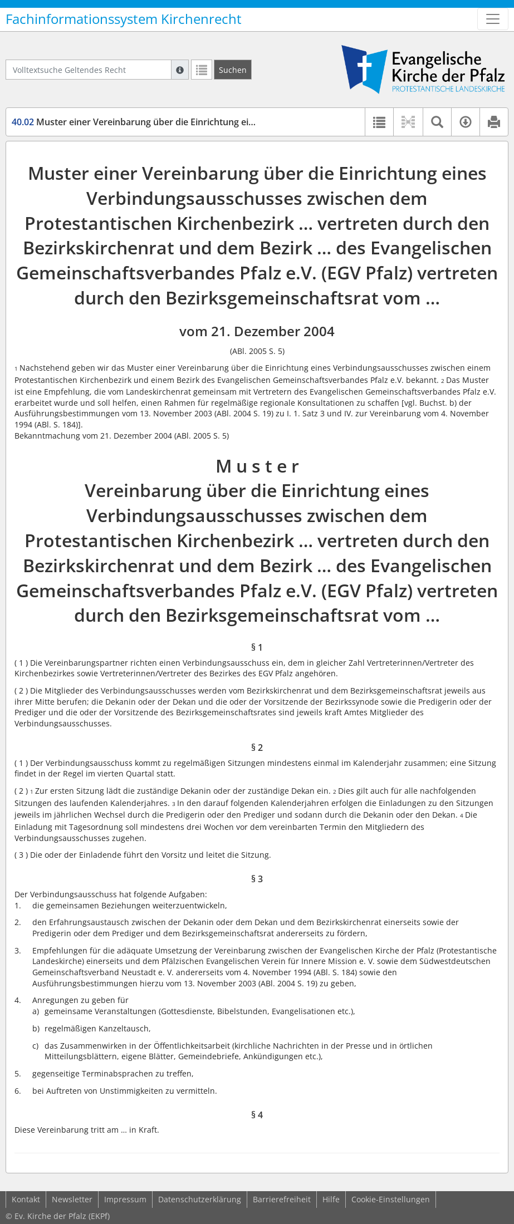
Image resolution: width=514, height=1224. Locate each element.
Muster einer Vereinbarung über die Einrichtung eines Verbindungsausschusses (192, 122)
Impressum (125, 1199)
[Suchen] (233, 70)
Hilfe (331, 1199)
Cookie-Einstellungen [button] (390, 1199)
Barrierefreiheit (282, 1199)
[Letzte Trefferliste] (201, 70)
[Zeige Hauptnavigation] (492, 19)
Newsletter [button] (72, 1199)
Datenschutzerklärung (199, 1199)
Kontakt (26, 1199)
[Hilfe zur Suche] (180, 70)
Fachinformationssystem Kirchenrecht (124, 19)
